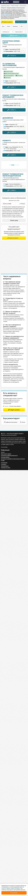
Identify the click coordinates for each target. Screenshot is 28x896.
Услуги (3, 452)
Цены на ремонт (21, 21)
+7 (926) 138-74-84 (14, 110)
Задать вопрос (15, 410)
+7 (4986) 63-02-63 (14, 190)
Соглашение (4, 462)
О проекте (3, 464)
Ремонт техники (14, 5)
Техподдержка (5, 466)
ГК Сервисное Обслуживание (9, 64)
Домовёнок (7, 118)
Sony (3, 26)
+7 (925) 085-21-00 (14, 55)
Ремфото (6, 141)
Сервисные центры (5, 5)
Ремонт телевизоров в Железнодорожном (12, 175)
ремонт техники (18, 433)
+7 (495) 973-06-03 (14, 155)
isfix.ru (5, 2)
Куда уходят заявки (6, 454)
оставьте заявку (5, 14)
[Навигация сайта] (25, 2)
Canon (8, 26)
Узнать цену (14, 220)
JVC (21, 26)
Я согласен (14, 893)
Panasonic (15, 26)
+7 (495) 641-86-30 (14, 132)
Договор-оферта (5, 457)
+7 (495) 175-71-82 (14, 87)
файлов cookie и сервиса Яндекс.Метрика (12, 887)
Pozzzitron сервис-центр (11, 42)
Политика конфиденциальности (9, 455)
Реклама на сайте (5, 467)
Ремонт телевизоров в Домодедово (12, 96)
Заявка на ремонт (7, 22)
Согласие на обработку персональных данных (13, 458)
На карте (14, 35)
